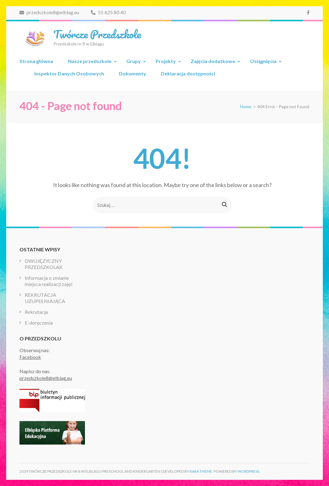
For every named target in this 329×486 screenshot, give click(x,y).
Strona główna (36, 61)
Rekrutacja (36, 312)
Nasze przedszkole (90, 61)
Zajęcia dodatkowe (213, 61)
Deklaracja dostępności (188, 73)
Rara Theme (201, 471)
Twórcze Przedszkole (97, 34)
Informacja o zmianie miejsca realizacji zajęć (49, 281)
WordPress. (249, 471)
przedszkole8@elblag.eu (49, 12)
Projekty (166, 61)
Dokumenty (132, 73)
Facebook (30, 357)
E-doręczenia (39, 323)
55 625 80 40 (108, 12)
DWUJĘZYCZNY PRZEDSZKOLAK (44, 264)
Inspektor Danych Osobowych (69, 73)
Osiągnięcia (263, 61)
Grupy (133, 61)
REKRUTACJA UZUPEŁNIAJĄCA (45, 298)
